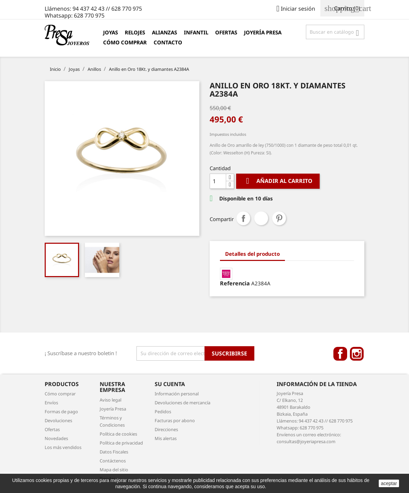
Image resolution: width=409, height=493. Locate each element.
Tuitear (261, 218)
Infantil (196, 32)
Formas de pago (61, 411)
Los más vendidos (63, 447)
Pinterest (279, 218)
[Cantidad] (218, 181)
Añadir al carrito (277, 181)
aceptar (389, 483)
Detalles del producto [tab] (252, 253)
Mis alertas (166, 438)
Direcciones (166, 429)
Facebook (340, 354)
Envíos (51, 402)
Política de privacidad (121, 443)
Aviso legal (110, 400)
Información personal (177, 394)
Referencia (235, 283)
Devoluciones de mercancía (182, 402)
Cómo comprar (125, 42)
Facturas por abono (175, 420)
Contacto (168, 42)
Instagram (357, 354)
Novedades (56, 438)
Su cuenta (170, 384)
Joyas (110, 32)
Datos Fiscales (114, 452)
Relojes (135, 32)
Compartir (243, 218)
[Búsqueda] (335, 32)
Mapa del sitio (114, 470)
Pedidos (163, 411)
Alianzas (164, 32)
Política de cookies (118, 434)
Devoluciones (58, 420)
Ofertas (226, 32)
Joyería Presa (262, 32)
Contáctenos (113, 461)
